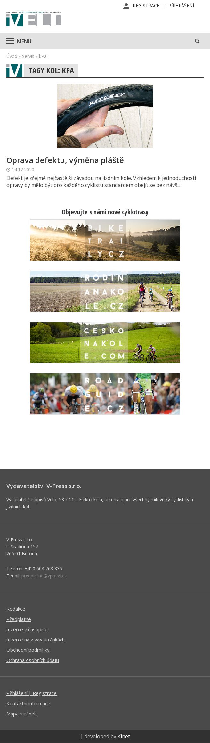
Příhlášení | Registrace (31, 693)
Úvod (11, 56)
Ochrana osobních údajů (32, 660)
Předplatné (18, 619)
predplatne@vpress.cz (44, 576)
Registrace (146, 6)
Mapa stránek (21, 713)
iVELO (33, 20)
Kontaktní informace (28, 703)
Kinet (123, 736)
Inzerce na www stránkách (35, 639)
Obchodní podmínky (28, 650)
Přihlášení (181, 6)
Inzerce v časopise (27, 629)
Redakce (15, 609)
